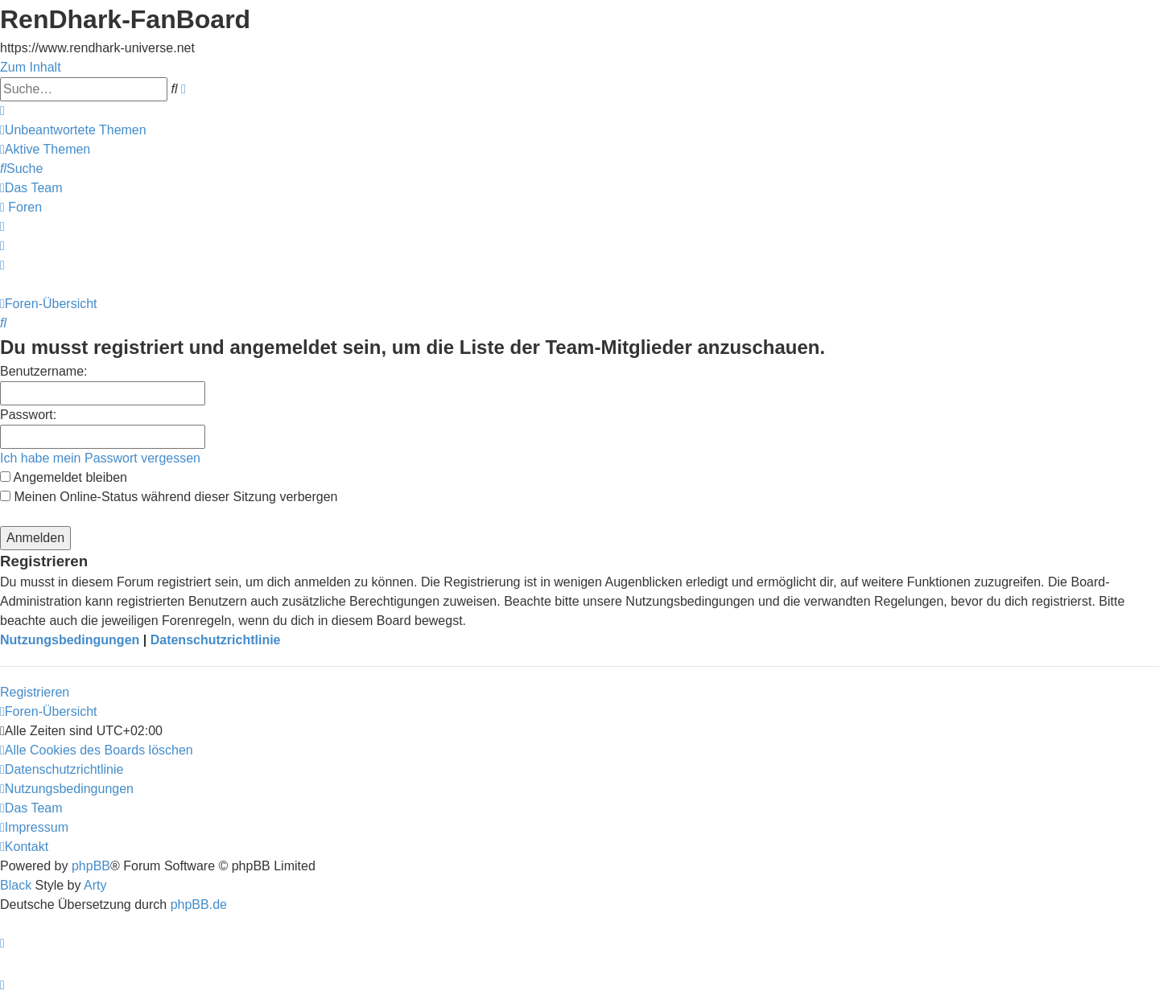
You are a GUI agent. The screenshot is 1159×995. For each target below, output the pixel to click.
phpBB (91, 866)
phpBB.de (199, 904)
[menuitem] (73, 130)
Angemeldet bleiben (63, 477)
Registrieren (34, 692)
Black (15, 885)
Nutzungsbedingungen (69, 640)
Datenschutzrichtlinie (216, 640)
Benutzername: (44, 371)
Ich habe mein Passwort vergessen (100, 458)
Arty (95, 885)
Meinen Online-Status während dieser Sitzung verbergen (168, 497)
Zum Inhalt (30, 67)
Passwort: (28, 414)
